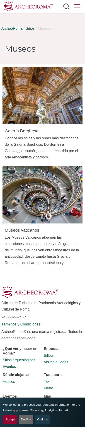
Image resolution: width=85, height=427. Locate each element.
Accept (10, 419)
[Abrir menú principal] (77, 7)
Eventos (9, 367)
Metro (48, 388)
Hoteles (9, 381)
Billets (49, 355)
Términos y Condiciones (20, 324)
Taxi (47, 381)
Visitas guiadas (56, 362)
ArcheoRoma (11, 28)
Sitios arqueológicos (19, 360)
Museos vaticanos (22, 230)
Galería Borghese (22, 131)
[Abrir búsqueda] (66, 6)
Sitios (30, 28)
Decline (26, 419)
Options (42, 419)
